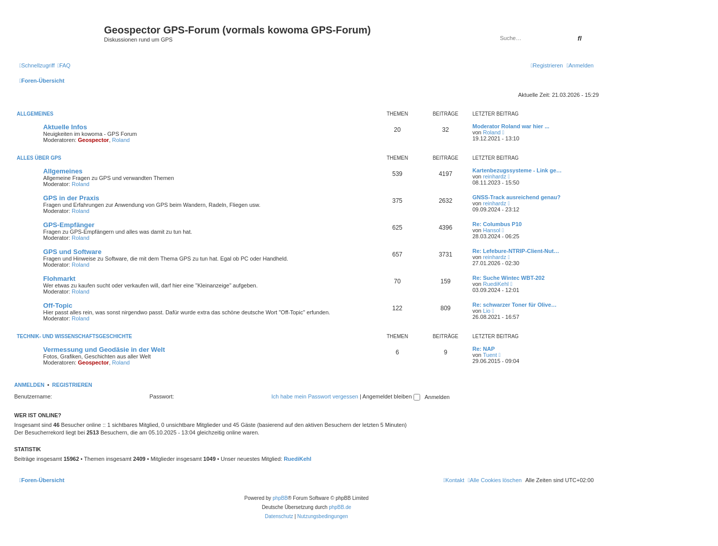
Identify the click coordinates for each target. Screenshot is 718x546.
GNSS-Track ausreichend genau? (516, 197)
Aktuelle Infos (65, 127)
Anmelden (29, 385)
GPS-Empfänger (68, 225)
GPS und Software (72, 252)
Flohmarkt (59, 278)
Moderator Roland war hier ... (511, 126)
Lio (487, 311)
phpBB (280, 498)
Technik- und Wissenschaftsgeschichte (74, 336)
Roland (121, 140)
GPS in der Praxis (71, 198)
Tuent (490, 355)
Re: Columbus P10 (497, 224)
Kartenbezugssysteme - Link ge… (517, 170)
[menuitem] (64, 65)
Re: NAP (483, 349)
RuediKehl (496, 284)
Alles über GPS (39, 158)
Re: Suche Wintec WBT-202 (508, 278)
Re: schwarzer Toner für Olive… (514, 305)
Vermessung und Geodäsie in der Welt (104, 349)
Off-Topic (58, 305)
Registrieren (72, 385)
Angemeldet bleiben (391, 396)
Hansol (491, 230)
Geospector (93, 140)
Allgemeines (35, 114)
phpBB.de (340, 507)
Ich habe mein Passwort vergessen (314, 396)
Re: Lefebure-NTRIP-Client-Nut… (515, 251)
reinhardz (494, 176)
